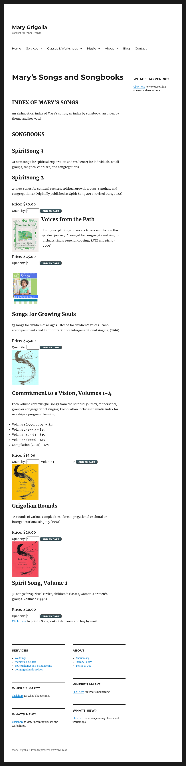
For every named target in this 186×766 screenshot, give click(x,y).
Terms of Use (83, 665)
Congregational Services (29, 669)
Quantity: (19, 211)
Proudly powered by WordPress (49, 750)
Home (16, 48)
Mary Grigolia (29, 27)
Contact (141, 48)
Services (32, 48)
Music (91, 48)
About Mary (82, 658)
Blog (126, 48)
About (109, 48)
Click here (19, 621)
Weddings (21, 658)
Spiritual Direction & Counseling (33, 665)
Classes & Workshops (62, 48)
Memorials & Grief (25, 662)
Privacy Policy (84, 662)
